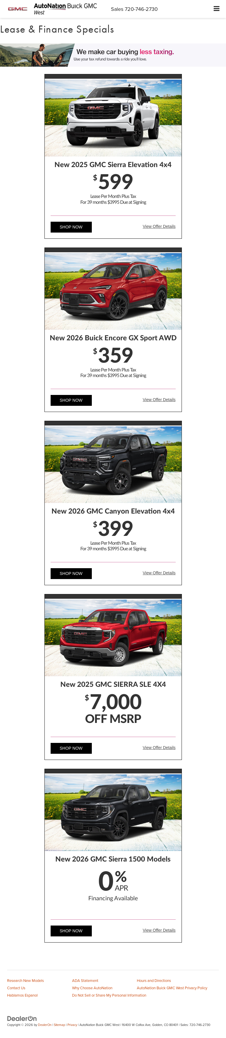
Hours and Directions (154, 980)
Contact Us (16, 987)
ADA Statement (85, 980)
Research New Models (25, 980)
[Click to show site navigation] (216, 9)
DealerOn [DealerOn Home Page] (44, 1024)
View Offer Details (159, 226)
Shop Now (71, 227)
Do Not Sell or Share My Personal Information (109, 995)
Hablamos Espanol (22, 995)
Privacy (72, 1024)
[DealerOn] (22, 1018)
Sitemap (59, 1024)
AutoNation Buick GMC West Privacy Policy (172, 987)
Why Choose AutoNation (92, 987)
